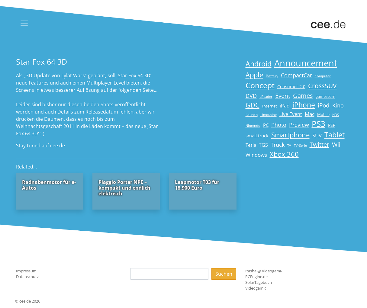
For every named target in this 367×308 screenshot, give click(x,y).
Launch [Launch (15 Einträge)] (252, 114)
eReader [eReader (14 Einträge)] (265, 96)
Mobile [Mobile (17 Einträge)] (323, 114)
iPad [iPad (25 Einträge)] (285, 105)
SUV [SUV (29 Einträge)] (317, 135)
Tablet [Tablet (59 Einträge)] (334, 135)
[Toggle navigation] (24, 23)
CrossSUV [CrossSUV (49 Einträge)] (322, 85)
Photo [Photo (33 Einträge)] (278, 124)
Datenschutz (27, 276)
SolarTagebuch (258, 282)
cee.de (57, 145)
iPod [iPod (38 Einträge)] (324, 105)
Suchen (223, 274)
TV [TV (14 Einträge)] (289, 145)
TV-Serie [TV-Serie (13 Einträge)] (300, 145)
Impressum (26, 271)
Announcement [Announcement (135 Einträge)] (305, 63)
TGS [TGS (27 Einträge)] (263, 144)
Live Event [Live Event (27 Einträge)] (290, 114)
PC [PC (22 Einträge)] (266, 125)
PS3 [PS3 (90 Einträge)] (318, 123)
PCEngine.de (256, 276)
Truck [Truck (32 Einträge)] (278, 144)
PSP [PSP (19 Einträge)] (331, 125)
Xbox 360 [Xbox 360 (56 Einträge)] (284, 154)
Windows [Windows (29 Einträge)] (256, 154)
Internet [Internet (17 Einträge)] (269, 106)
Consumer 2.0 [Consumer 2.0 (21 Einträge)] (291, 86)
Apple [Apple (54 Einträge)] (254, 74)
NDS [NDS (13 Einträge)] (335, 115)
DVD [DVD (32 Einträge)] (251, 95)
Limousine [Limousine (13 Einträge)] (268, 115)
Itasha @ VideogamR (263, 271)
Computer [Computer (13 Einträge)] (323, 76)
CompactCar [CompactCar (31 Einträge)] (296, 75)
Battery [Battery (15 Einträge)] (272, 76)
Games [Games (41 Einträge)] (303, 95)
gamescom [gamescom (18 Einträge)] (325, 96)
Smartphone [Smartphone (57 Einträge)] (290, 135)
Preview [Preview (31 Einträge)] (299, 124)
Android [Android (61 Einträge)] (259, 64)
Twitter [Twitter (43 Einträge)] (319, 144)
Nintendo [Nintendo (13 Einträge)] (253, 126)
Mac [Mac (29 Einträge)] (309, 114)
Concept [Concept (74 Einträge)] (260, 85)
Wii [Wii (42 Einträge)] (336, 144)
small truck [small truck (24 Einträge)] (257, 136)
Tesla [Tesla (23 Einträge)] (251, 145)
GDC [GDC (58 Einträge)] (252, 105)
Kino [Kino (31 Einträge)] (338, 105)
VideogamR (255, 288)
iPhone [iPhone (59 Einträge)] (303, 105)
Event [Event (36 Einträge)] (282, 95)
